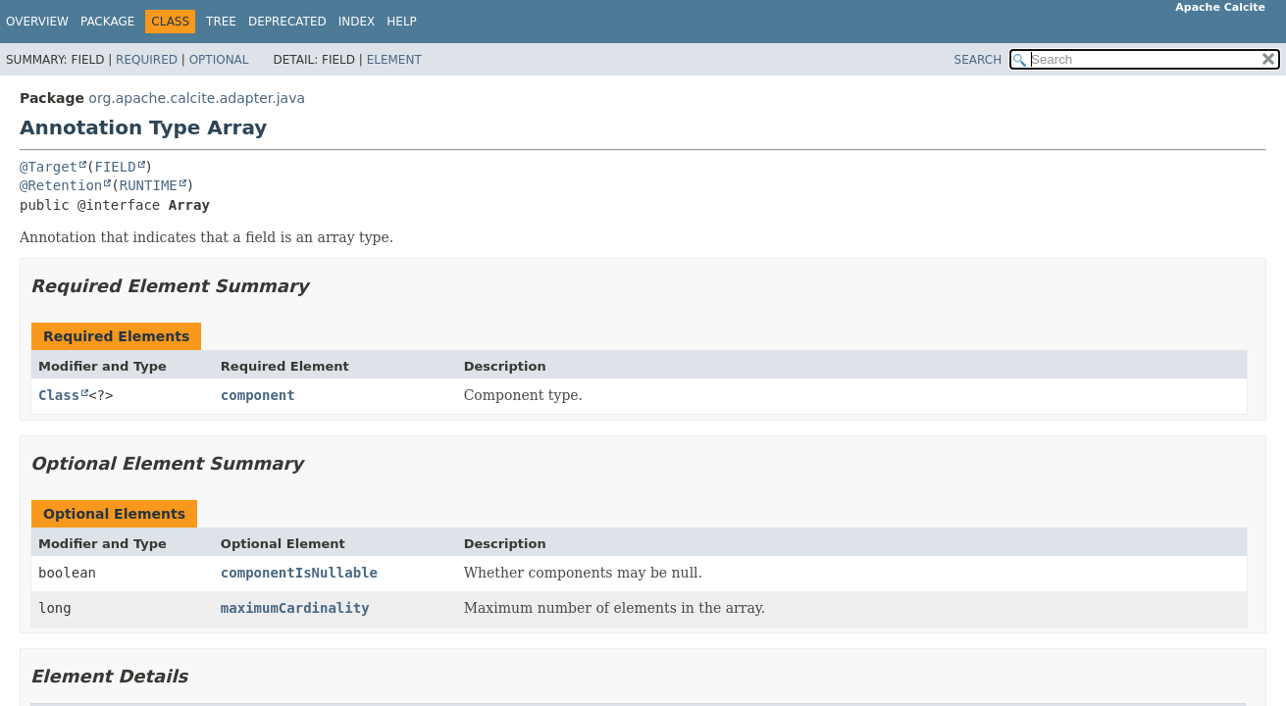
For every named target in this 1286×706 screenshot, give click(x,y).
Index (357, 21)
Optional (219, 60)
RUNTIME (149, 185)
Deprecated (287, 21)
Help (401, 21)
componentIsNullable (299, 572)
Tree (221, 21)
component (258, 395)
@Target (48, 167)
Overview (37, 21)
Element (394, 60)
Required (147, 60)
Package (107, 21)
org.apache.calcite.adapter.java (196, 98)
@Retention (61, 185)
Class (58, 395)
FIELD (114, 167)
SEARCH (978, 60)
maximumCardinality (295, 608)
